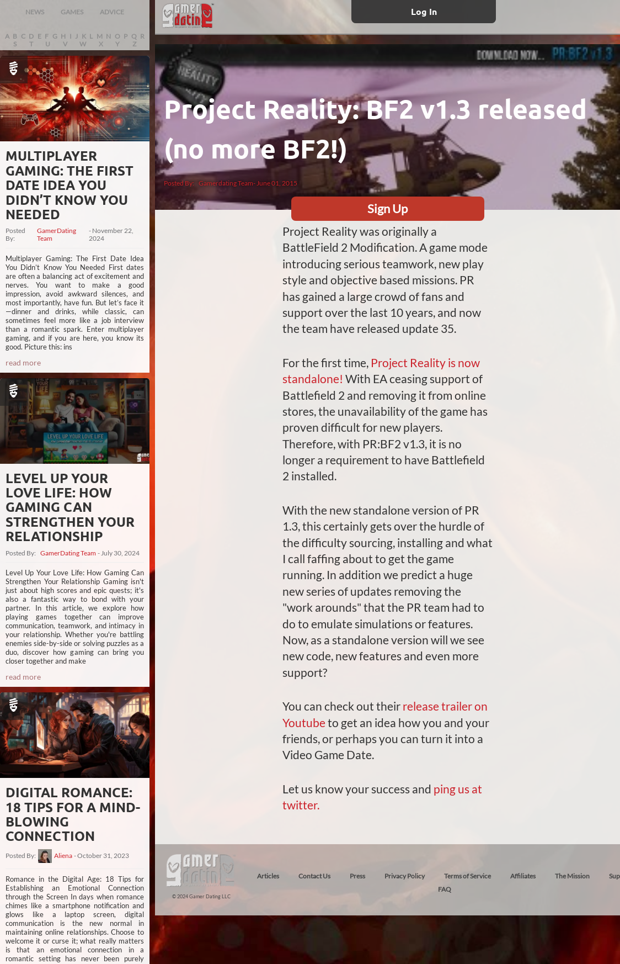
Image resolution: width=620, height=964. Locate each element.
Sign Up (387, 208)
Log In (424, 11)
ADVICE (112, 12)
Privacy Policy (404, 876)
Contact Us (314, 876)
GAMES (72, 12)
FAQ (444, 889)
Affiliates (523, 876)
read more (23, 362)
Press (357, 876)
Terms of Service (467, 876)
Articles (268, 876)
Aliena (63, 856)
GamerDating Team (56, 234)
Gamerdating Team (226, 183)
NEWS (34, 12)
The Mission (572, 876)
